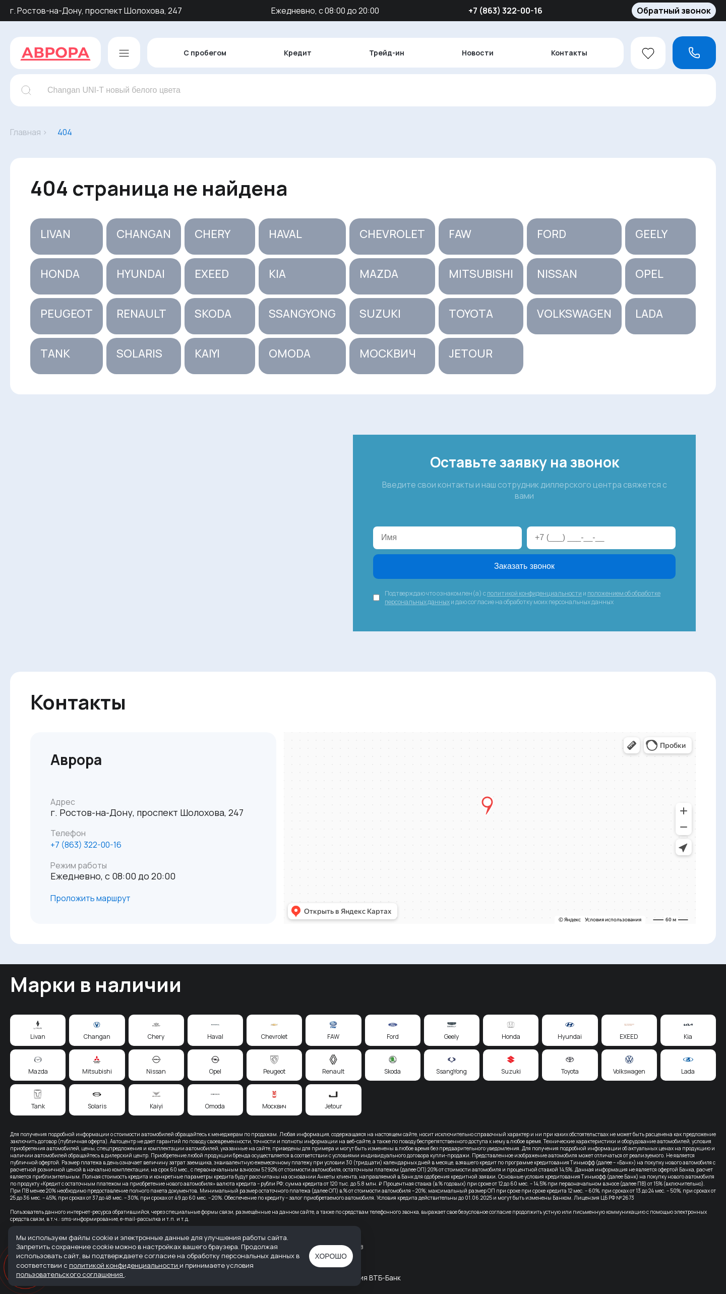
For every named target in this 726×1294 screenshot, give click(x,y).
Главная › (28, 132)
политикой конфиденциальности (534, 593)
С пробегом (205, 52)
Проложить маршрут (90, 898)
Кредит (298, 52)
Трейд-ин (386, 52)
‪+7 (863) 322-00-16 (86, 844)
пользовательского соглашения (70, 1274)
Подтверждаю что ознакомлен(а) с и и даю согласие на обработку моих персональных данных (522, 597)
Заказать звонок (524, 566)
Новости (478, 52)
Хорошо (331, 1256)
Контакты (569, 52)
